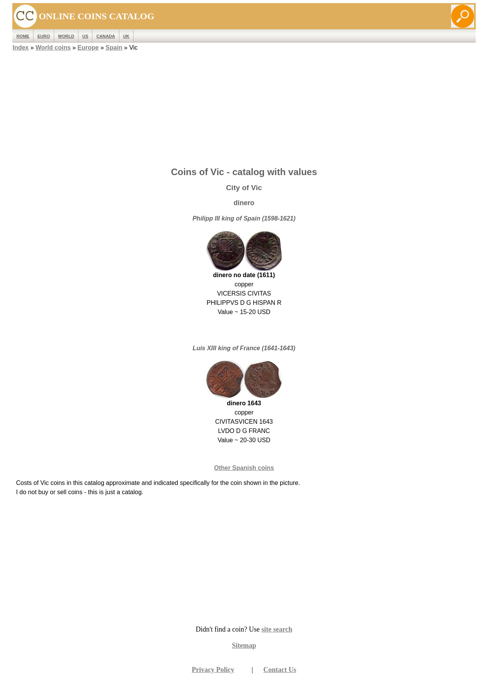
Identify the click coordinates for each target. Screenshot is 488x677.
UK (126, 36)
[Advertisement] (244, 106)
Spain (113, 47)
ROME (23, 36)
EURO (43, 36)
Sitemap (244, 645)
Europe (88, 47)
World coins (52, 47)
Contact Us (279, 670)
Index (21, 47)
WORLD (66, 36)
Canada (105, 36)
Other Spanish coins (244, 468)
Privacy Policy (213, 670)
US (85, 36)
